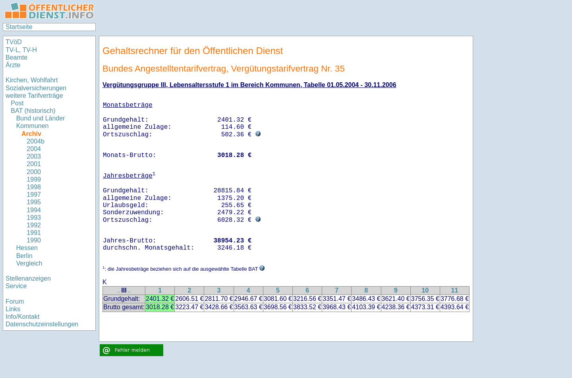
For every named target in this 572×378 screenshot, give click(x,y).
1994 (34, 210)
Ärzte (13, 65)
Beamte (16, 57)
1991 (34, 232)
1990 (34, 240)
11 (454, 290)
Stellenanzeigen (28, 278)
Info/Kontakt (22, 316)
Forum (15, 301)
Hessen (27, 247)
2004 (34, 148)
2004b (35, 141)
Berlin (24, 255)
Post (17, 103)
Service (16, 286)
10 (425, 290)
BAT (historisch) (33, 110)
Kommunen (32, 125)
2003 (34, 156)
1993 (34, 217)
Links (13, 309)
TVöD (14, 42)
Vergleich (29, 263)
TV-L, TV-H (21, 50)
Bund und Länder (40, 118)
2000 (34, 172)
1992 (34, 225)
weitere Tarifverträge (34, 95)
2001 (34, 164)
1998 (34, 187)
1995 (34, 202)
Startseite (19, 26)
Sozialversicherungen (36, 88)
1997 (34, 194)
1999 (34, 179)
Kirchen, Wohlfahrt (32, 80)
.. (119, 291)
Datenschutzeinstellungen (42, 324)
